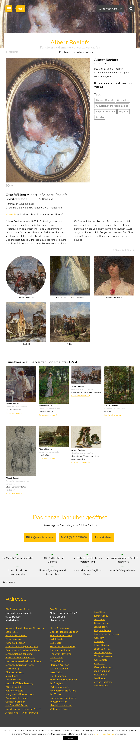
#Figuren (124, 112)
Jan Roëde (100, 686)
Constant (99, 645)
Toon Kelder (57, 669)
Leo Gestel (56, 650)
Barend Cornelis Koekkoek (20, 665)
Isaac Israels (56, 665)
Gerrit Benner (102, 630)
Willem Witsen (58, 709)
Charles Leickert (14, 680)
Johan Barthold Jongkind (19, 661)
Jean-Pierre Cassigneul (107, 641)
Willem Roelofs (14, 698)
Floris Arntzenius (59, 635)
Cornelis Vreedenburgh (63, 705)
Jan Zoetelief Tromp (16, 713)
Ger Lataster (101, 667)
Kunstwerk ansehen (15, 414)
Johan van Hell (102, 656)
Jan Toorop (56, 702)
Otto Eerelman (13, 646)
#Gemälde (123, 101)
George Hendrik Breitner (64, 639)
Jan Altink (99, 619)
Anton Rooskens (103, 689)
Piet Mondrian (58, 683)
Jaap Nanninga (102, 678)
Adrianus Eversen (15, 650)
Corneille (99, 649)
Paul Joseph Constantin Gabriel (22, 657)
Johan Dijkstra (102, 652)
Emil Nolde (100, 682)
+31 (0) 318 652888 (74, 538)
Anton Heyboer (103, 660)
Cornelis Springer (15, 709)
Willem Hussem (103, 663)
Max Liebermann (59, 676)
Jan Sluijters (56, 691)
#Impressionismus (105, 112)
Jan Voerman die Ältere (63, 698)
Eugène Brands (102, 638)
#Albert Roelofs (104, 101)
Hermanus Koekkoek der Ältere (23, 669)
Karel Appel (101, 623)
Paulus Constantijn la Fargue (21, 654)
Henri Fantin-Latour (61, 643)
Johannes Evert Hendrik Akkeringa (24, 635)
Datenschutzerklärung (104, 734)
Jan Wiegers (101, 693)
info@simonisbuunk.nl (40, 538)
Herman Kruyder (59, 672)
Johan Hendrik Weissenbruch (21, 720)
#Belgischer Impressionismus (111, 106)
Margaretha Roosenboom (19, 702)
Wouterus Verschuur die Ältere (23, 716)
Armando (99, 627)
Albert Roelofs (13, 694)
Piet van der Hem (60, 657)
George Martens (103, 675)
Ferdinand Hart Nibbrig (63, 654)
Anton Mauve (13, 687)
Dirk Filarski (56, 646)
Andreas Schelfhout (16, 705)
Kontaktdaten (103, 538)
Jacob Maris (11, 683)
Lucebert (99, 671)
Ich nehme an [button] (70, 738)
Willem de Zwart (59, 716)
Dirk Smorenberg (59, 694)
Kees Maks (56, 680)
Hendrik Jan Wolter (61, 713)
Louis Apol (11, 639)
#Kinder (99, 118)
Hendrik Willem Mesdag (19, 691)
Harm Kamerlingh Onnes (63, 687)
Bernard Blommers (16, 643)
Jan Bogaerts (101, 634)
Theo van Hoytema (60, 661)
